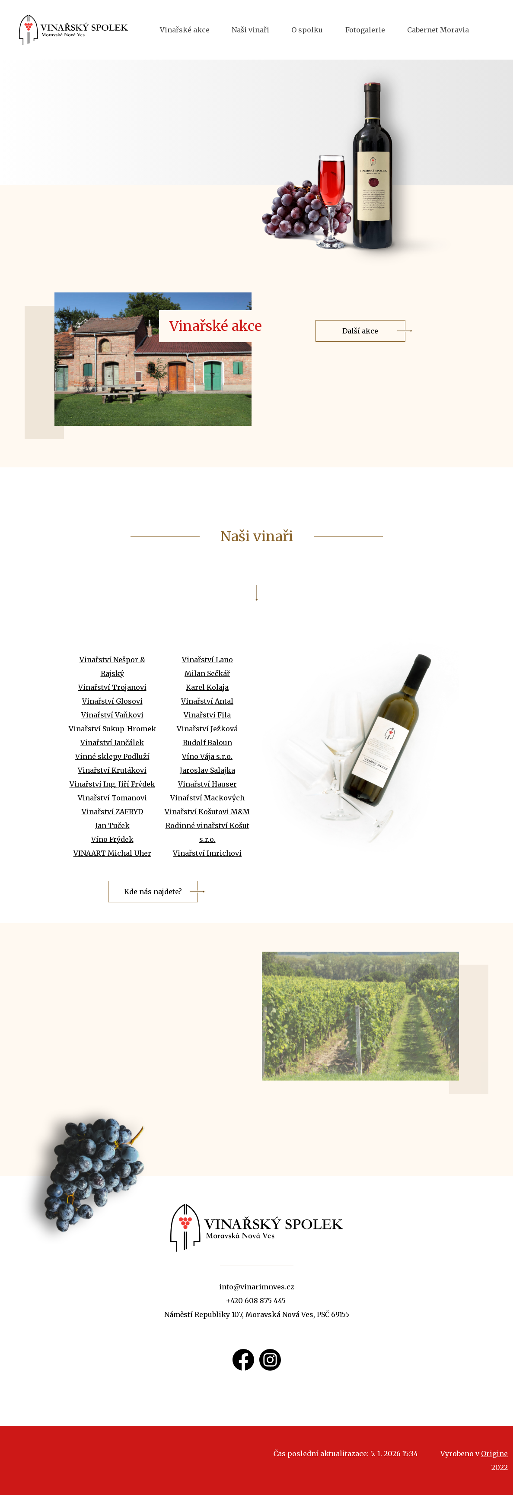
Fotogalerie (365, 29)
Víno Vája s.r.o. (207, 785)
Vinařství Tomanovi (112, 827)
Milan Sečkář (207, 702)
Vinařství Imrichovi (207, 882)
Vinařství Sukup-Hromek (112, 758)
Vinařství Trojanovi (112, 716)
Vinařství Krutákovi (112, 799)
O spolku (307, 29)
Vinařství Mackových (207, 827)
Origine (494, 1453)
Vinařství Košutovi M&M (207, 841)
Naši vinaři (250, 29)
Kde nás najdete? (153, 921)
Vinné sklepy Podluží (112, 785)
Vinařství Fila (207, 744)
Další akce (360, 360)
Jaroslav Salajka (207, 799)
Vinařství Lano (207, 689)
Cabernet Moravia (438, 29)
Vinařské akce (185, 29)
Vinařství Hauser (207, 813)
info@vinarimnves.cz (256, 1286)
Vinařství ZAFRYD (112, 841)
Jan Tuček (112, 855)
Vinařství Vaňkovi (112, 744)
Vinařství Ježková (207, 758)
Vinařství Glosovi (112, 730)
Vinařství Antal (207, 730)
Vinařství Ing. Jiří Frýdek (112, 813)
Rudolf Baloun (207, 772)
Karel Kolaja (207, 716)
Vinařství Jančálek (112, 772)
